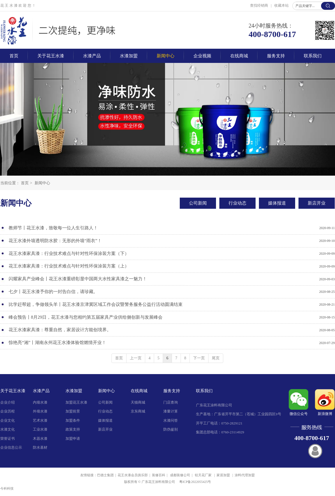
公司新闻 (105, 402)
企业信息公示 (11, 447)
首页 (25, 183)
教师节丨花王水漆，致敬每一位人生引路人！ (53, 227)
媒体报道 (105, 420)
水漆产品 (41, 391)
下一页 (199, 358)
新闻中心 (42, 183)
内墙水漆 (40, 402)
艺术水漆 (40, 420)
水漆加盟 (73, 391)
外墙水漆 (40, 411)
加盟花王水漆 (76, 402)
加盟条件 (72, 420)
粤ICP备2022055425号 (195, 482)
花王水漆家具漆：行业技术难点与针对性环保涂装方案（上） (69, 266)
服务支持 (171, 391)
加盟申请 (72, 438)
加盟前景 (72, 411)
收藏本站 (281, 5)
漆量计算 (170, 411)
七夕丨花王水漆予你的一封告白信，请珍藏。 (53, 291)
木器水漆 (40, 438)
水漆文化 (7, 429)
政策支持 (72, 429)
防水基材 (40, 447)
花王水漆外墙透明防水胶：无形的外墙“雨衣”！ (55, 240)
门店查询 (170, 402)
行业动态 (105, 411)
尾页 (216, 358)
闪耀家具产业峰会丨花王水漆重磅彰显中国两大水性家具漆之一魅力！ (78, 278)
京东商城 (138, 411)
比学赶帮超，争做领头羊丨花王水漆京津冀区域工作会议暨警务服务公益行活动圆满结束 (96, 304)
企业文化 (7, 420)
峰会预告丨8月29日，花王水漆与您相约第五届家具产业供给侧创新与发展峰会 (85, 317)
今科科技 (7, 488)
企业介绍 (7, 402)
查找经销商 (259, 5)
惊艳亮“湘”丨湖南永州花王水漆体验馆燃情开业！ (57, 342)
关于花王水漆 (12, 391)
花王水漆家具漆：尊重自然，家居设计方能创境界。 (60, 329)
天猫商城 (138, 402)
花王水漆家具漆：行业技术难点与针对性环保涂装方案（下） (69, 253)
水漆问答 (170, 420)
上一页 (136, 358)
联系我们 (204, 391)
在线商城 (139, 391)
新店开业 (105, 429)
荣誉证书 (7, 438)
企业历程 (7, 411)
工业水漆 (40, 429)
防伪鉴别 (170, 429)
